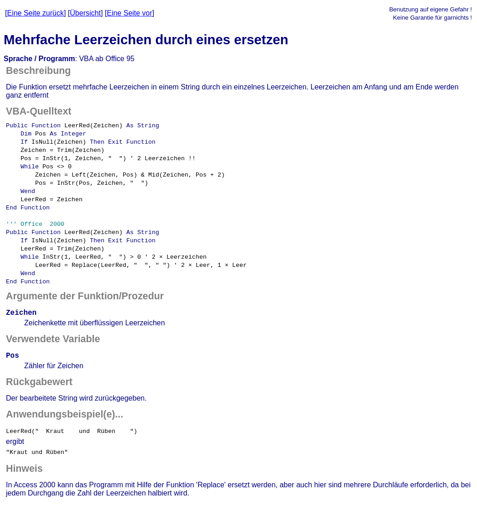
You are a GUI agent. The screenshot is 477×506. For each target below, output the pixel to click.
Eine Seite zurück (35, 13)
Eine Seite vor (129, 13)
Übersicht (85, 13)
